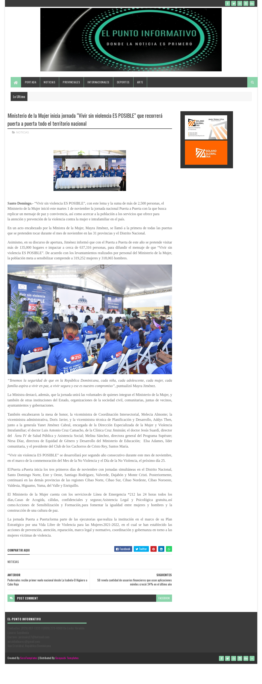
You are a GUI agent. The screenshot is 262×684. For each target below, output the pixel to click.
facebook (164, 598)
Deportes (123, 82)
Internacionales (98, 82)
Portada (30, 82)
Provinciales (71, 82)
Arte (140, 82)
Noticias (49, 82)
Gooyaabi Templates (67, 658)
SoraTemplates (28, 658)
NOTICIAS (22, 132)
